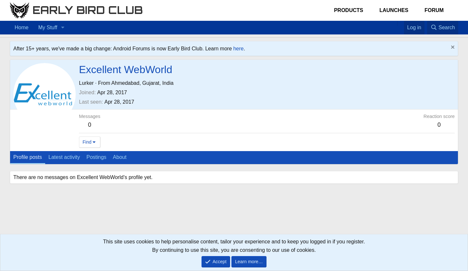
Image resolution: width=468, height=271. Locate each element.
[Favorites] (400, 23)
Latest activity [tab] (64, 157)
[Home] (394, 23)
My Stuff (47, 27)
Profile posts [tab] (27, 157)
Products (348, 10)
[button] (62, 27)
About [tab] (119, 157)
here (238, 48)
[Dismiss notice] (452, 48)
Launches (393, 10)
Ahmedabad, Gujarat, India (142, 83)
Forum (434, 10)
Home (22, 27)
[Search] (442, 27)
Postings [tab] (96, 157)
